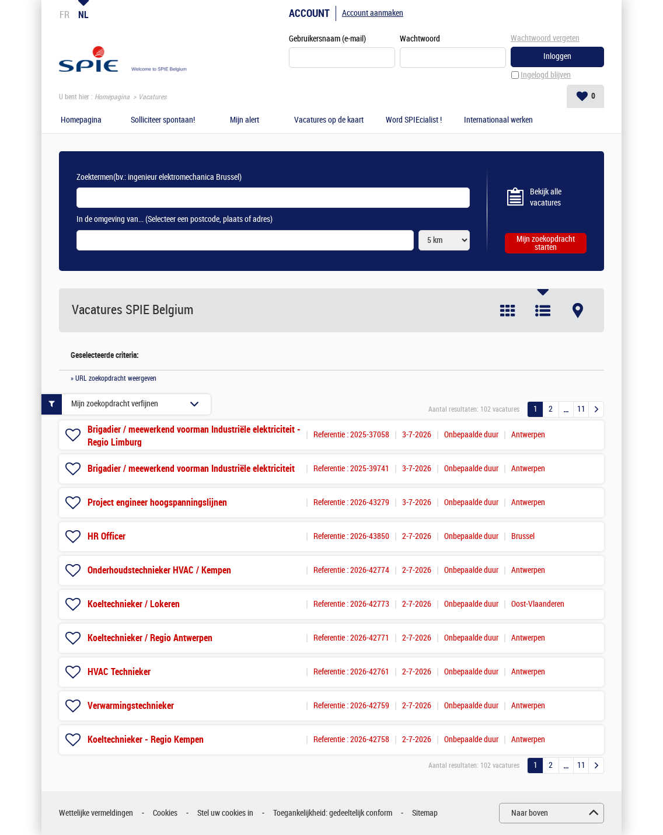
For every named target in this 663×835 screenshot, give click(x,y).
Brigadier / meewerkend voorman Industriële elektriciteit (191, 468)
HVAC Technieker (119, 671)
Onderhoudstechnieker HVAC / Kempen (159, 570)
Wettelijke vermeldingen (96, 813)
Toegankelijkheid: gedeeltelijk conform (332, 813)
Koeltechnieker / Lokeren (134, 604)
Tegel (508, 310)
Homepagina (112, 97)
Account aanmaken (372, 13)
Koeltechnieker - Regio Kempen (146, 739)
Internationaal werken (498, 120)
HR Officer (106, 536)
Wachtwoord (420, 39)
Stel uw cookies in (225, 813)
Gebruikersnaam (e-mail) (327, 39)
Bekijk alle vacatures (545, 197)
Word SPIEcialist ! (414, 120)
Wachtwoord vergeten (545, 38)
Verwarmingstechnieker (131, 705)
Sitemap (425, 813)
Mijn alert (244, 120)
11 (581, 409)
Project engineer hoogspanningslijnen (157, 502)
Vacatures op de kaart (329, 120)
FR (64, 14)
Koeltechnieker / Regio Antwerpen (150, 637)
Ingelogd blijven (546, 75)
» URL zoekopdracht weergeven (113, 378)
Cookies (165, 813)
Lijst (543, 310)
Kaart (578, 310)
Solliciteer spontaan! (163, 120)
